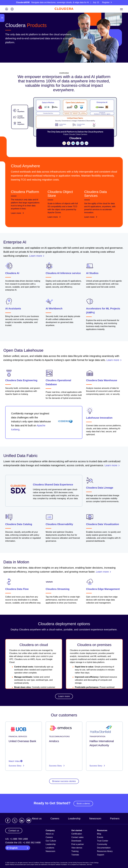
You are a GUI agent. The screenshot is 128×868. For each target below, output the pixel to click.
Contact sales (77, 837)
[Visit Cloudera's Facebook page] (7, 820)
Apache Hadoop (9, 864)
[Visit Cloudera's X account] (14, 820)
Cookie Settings (94, 862)
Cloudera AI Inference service (63, 273)
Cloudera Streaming (57, 589)
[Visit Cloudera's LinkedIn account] (21, 820)
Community (102, 844)
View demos (76, 848)
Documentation (103, 848)
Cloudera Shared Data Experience (53, 484)
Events (100, 837)
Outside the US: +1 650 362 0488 (23, 842)
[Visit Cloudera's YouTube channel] (28, 820)
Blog (99, 834)
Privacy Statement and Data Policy (50, 862)
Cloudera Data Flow (17, 589)
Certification (76, 834)
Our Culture (51, 841)
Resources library (104, 851)
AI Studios (92, 273)
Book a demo (83, 803)
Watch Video (15, 761)
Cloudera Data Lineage (99, 487)
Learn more (17, 213)
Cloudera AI (12, 273)
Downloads (76, 841)
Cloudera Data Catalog (18, 524)
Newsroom (95, 818)
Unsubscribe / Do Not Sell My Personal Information (74, 862)
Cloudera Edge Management (103, 589)
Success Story (15, 766)
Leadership (74, 818)
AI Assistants (13, 308)
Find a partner (77, 844)
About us (37, 818)
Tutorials (75, 855)
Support (100, 855)
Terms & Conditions (33, 862)
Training (74, 851)
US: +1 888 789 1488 (16, 839)
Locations (50, 848)
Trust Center (102, 841)
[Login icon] (6, 9)
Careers (54, 818)
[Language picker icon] (12, 9)
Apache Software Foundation (59, 864)
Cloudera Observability (59, 524)
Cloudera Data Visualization (102, 524)
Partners (115, 818)
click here (89, 864)
